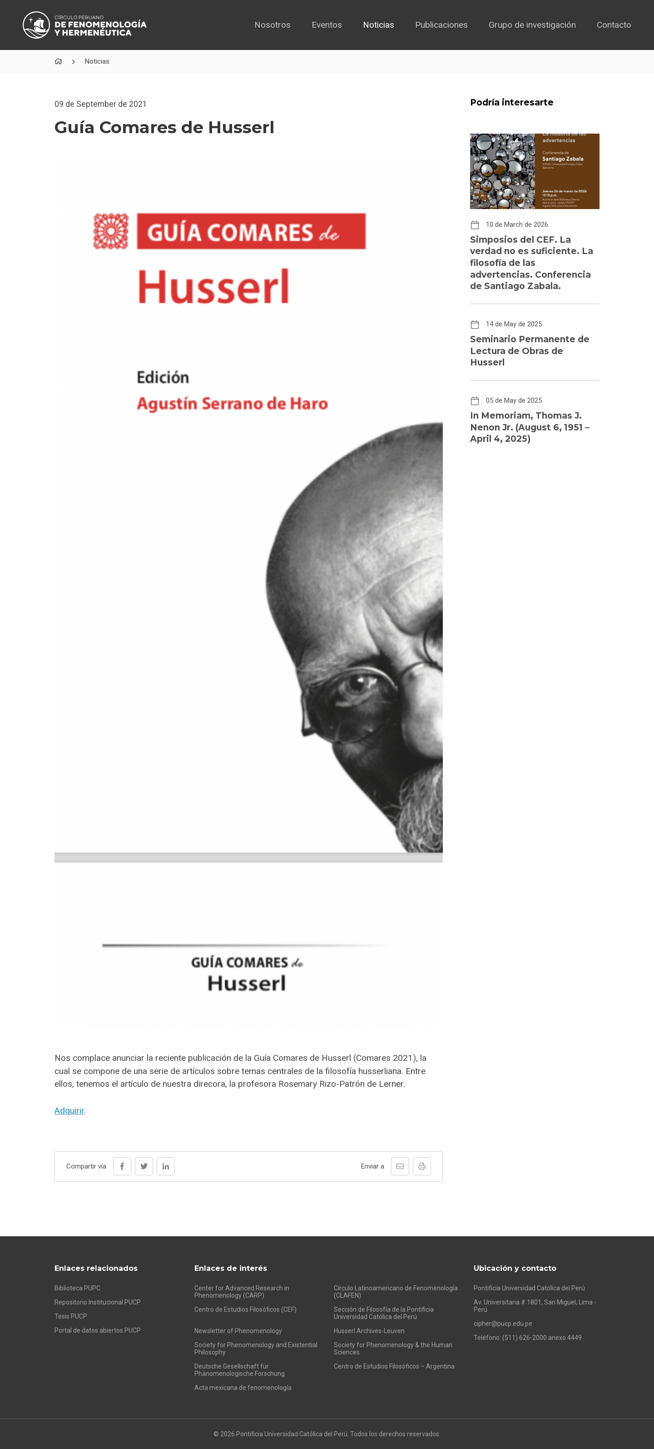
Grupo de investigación (532, 25)
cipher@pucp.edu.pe (503, 1323)
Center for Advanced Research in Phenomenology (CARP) (241, 1291)
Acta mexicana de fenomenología (243, 1387)
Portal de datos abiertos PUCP (97, 1330)
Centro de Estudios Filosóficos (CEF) (245, 1309)
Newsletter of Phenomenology (238, 1330)
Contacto (614, 25)
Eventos (327, 25)
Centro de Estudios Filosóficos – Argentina (394, 1366)
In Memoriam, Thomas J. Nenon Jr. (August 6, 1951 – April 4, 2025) (530, 427)
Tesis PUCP (70, 1316)
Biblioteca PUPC (77, 1288)
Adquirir (69, 1110)
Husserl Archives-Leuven (369, 1330)
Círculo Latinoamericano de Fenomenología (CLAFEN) (396, 1291)
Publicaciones (441, 25)
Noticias (378, 25)
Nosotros (272, 25)
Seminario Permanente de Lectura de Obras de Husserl (530, 351)
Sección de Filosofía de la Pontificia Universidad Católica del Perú (384, 1313)
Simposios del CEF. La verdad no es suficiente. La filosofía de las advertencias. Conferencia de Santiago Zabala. (531, 263)
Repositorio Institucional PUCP (97, 1302)
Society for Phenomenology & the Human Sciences (393, 1348)
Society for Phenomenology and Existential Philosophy (255, 1348)
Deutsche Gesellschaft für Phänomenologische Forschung (239, 1370)
